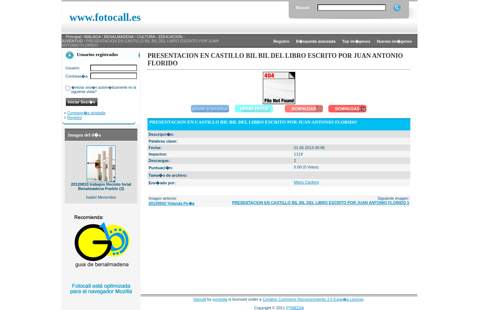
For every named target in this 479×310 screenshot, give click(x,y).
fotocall (199, 299)
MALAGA (93, 36)
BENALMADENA (119, 36)
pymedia (220, 299)
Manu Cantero (306, 182)
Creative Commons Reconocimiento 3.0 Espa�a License (313, 299)
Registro (74, 117)
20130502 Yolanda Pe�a (171, 203)
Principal (73, 36)
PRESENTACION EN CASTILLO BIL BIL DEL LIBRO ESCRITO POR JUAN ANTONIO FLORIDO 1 (320, 202)
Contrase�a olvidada (86, 113)
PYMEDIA (295, 308)
